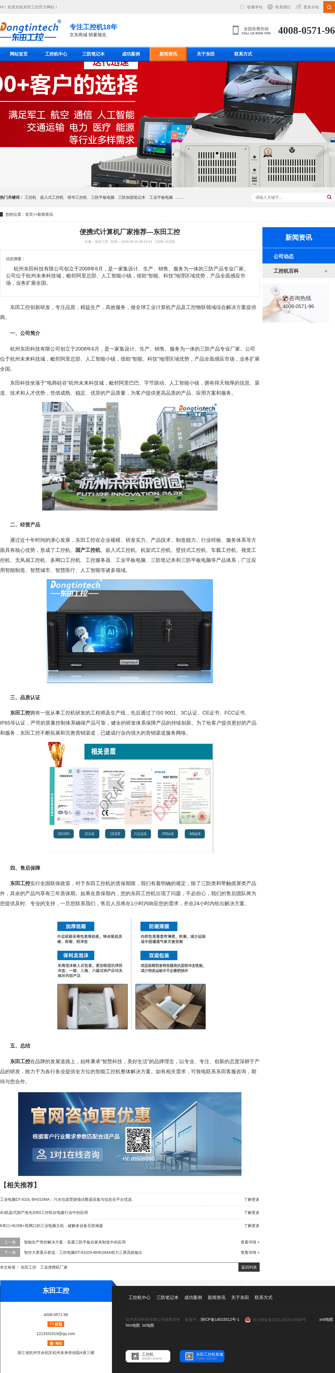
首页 (29, 214)
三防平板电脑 (102, 197)
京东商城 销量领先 (93, 29)
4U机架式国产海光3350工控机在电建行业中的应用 (44, 1212)
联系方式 (243, 54)
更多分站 (311, 7)
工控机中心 (56, 54)
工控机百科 (286, 271)
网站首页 (19, 54)
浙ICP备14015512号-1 (220, 1319)
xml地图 (326, 1319)
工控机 (30, 197)
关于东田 (206, 54)
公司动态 (284, 256)
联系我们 (283, 7)
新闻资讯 (168, 54)
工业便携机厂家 (54, 1267)
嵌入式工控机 (52, 197)
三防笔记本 (93, 54)
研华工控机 (77, 197)
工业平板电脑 (161, 197)
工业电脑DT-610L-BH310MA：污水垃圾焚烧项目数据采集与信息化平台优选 (66, 1199)
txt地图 (148, 1325)
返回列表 (249, 1267)
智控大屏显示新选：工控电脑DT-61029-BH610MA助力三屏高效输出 (83, 1252)
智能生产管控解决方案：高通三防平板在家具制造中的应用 (75, 1242)
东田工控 (31, 7)
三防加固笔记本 (131, 197)
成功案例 (131, 54)
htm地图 (133, 1325)
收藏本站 (255, 7)
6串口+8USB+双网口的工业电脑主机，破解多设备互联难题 (51, 1225)
